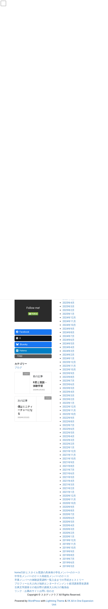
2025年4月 (68, 302)
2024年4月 (68, 347)
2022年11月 (69, 410)
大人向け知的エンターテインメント (49, 583)
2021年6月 (68, 473)
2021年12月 (69, 451)
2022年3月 (68, 440)
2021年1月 (68, 492)
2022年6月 (68, 428)
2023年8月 (68, 376)
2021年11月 (69, 454)
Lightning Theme (55, 600)
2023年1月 (68, 402)
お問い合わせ (46, 591)
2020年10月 (69, 503)
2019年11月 (69, 544)
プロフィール (22, 583)
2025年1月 (68, 313)
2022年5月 (68, 432)
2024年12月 (69, 317)
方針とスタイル (29, 572)
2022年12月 (69, 406)
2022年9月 (68, 417)
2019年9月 (68, 551)
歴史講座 (84, 583)
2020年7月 (68, 514)
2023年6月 (68, 384)
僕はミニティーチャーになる (25, 410)
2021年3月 (68, 484)
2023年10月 (69, 369)
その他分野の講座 (39, 587)
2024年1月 (68, 358)
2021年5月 (68, 477)
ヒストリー (77, 579)
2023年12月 (69, 362)
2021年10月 (69, 458)
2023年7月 (68, 380)
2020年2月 (68, 532)
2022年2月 (68, 443)
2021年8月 (68, 466)
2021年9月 (68, 462)
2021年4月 (68, 480)
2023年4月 (68, 391)
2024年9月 (68, 328)
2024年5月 (68, 343)
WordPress (34, 600)
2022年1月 (68, 447)
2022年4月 (68, 436)
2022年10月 (69, 414)
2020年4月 (68, 525)
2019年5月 (68, 566)
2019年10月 (69, 547)
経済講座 (74, 583)
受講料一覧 (45, 579)
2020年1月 (68, 536)
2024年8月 (68, 332)
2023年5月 (68, 388)
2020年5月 (68, 521)
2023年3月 (68, 395)
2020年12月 (69, 495)
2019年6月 (68, 562)
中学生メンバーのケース (28, 576)
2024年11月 (69, 321)
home (18, 572)
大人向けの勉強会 (59, 587)
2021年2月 (68, 488)
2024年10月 (69, 325)
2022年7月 (68, 425)
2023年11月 (69, 365)
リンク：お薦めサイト (27, 591)
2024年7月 (68, 336)
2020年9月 (68, 506)
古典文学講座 (22, 587)
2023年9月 (68, 373)
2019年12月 (69, 540)
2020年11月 (69, 499)
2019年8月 (68, 555)
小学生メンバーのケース (66, 572)
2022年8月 (68, 421)
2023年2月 (68, 399)
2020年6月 (68, 518)
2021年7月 (68, 469)
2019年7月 (68, 558)
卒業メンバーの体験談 (27, 579)
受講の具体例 (45, 572)
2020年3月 (68, 529)
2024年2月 (68, 354)
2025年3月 (68, 306)
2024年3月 (68, 351)
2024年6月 (68, 339)
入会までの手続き (61, 579)
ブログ (18, 367)
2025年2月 (68, 310)
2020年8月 (68, 510)
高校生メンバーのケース (55, 576)
